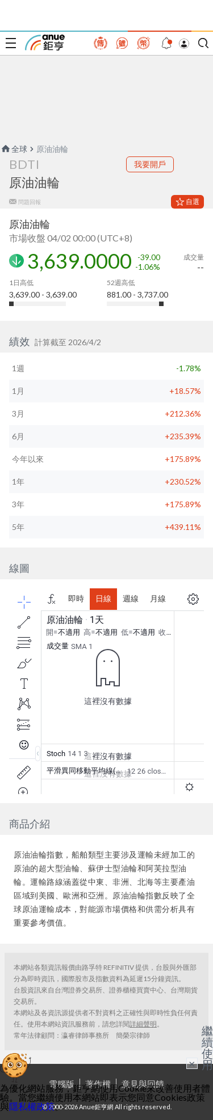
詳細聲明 (143, 1024)
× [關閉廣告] (192, 1063)
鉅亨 (45, 42)
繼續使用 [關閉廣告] (207, 1047)
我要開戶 (150, 164)
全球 (13, 149)
